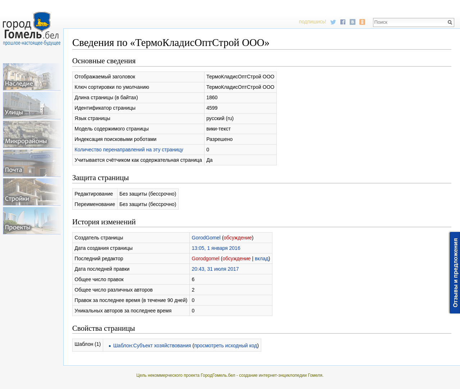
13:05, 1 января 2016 (216, 248)
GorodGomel (206, 238)
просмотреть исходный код (225, 345)
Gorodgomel (206, 258)
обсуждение (238, 238)
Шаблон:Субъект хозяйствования (152, 345)
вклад (261, 258)
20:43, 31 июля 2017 (215, 269)
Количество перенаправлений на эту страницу (129, 149)
